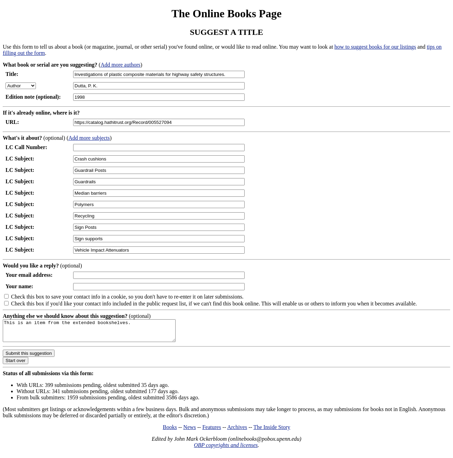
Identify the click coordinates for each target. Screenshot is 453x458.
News (189, 431)
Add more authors (120, 65)
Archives (237, 431)
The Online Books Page (226, 13)
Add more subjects (89, 138)
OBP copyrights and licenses (226, 449)
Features (211, 431)
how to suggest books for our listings (375, 47)
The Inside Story (272, 431)
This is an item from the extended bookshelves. (99, 332)
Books (170, 431)
